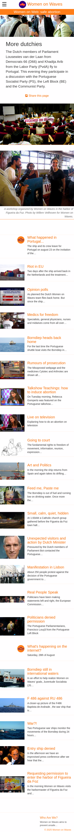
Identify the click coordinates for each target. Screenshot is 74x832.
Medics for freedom (42, 315)
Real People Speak (42, 592)
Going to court (38, 440)
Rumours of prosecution (46, 363)
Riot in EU (35, 266)
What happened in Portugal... (42, 239)
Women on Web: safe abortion (37, 12)
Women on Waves (40, 4)
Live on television (41, 417)
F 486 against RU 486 (44, 698)
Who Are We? (49, 817)
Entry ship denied (41, 748)
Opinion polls (37, 290)
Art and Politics (39, 465)
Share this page (37, 95)
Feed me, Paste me (43, 488)
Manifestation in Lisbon (45, 567)
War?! (32, 723)
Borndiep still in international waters (43, 671)
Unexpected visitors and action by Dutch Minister (46, 540)
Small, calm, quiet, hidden (48, 513)
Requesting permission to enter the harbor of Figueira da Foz (49, 777)
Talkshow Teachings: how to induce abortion (47, 390)
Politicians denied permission (41, 619)
